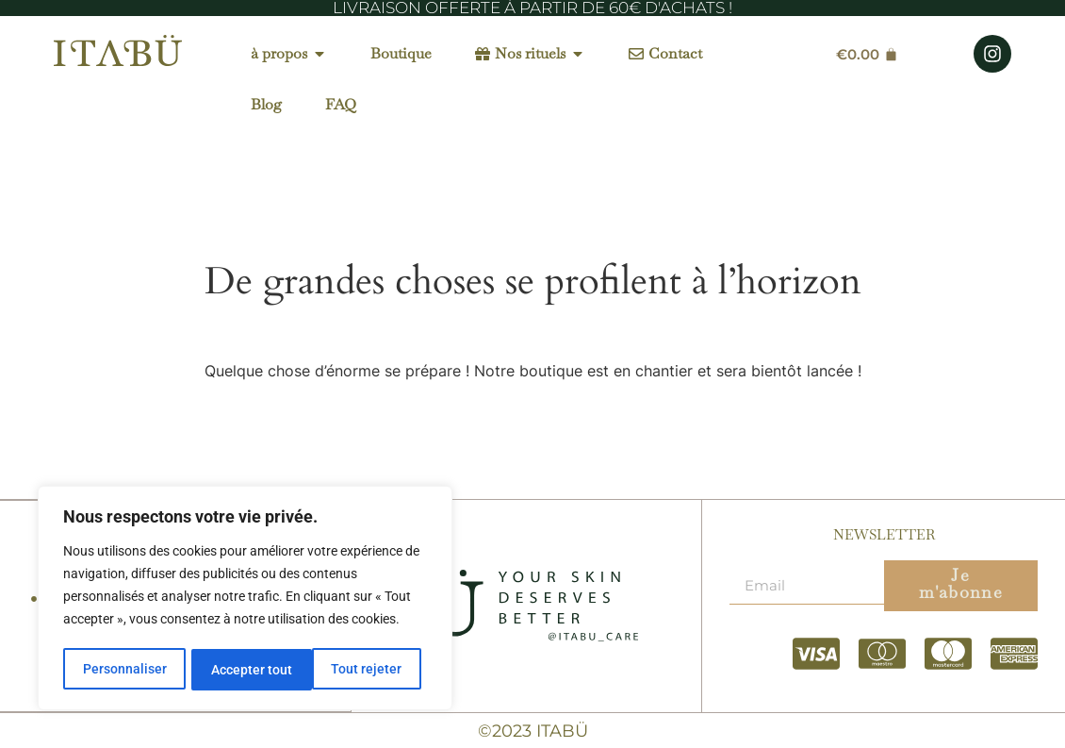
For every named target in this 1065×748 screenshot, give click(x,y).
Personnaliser (124, 669)
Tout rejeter (246, 669)
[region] (245, 600)
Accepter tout (367, 669)
